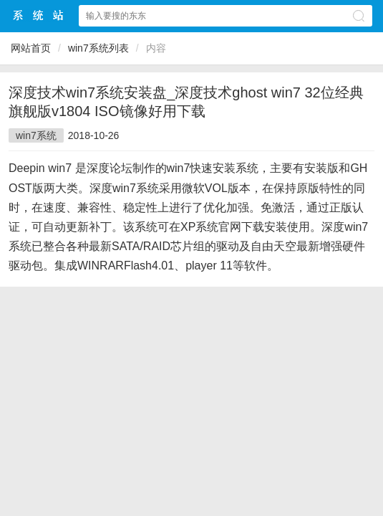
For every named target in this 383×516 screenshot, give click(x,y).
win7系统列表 (98, 48)
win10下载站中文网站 (39, 15)
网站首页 (31, 48)
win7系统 (36, 135)
